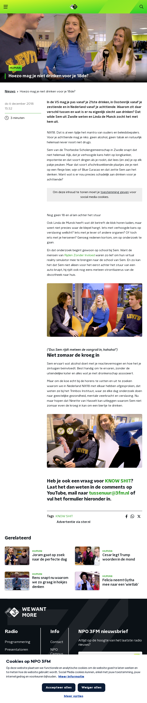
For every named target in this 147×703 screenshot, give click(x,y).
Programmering (17, 642)
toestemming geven (114, 192)
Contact (56, 642)
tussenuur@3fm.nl (109, 493)
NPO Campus (56, 652)
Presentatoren (16, 649)
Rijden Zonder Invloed (79, 255)
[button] (5, 6)
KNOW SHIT (118, 481)
